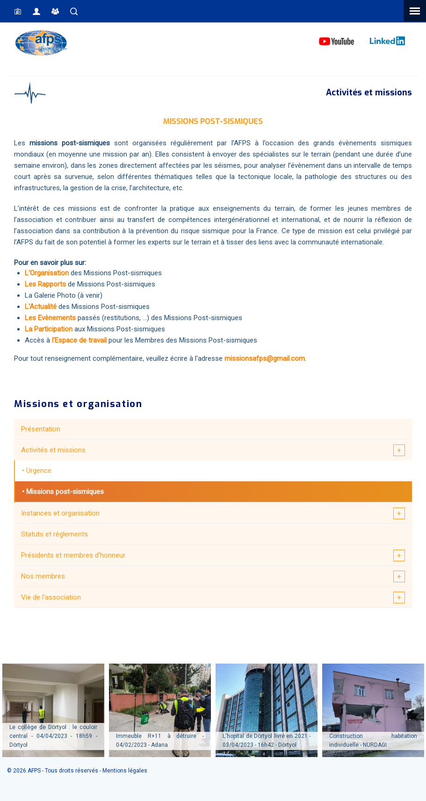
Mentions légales (124, 770)
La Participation (49, 329)
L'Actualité (41, 306)
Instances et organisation (60, 513)
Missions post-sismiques (65, 491)
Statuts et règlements (54, 534)
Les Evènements (50, 318)
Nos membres (43, 576)
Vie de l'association (51, 597)
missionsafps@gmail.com (264, 358)
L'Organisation (47, 273)
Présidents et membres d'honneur (73, 555)
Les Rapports (45, 284)
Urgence (38, 470)
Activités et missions (53, 450)
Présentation (40, 429)
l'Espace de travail (79, 340)
